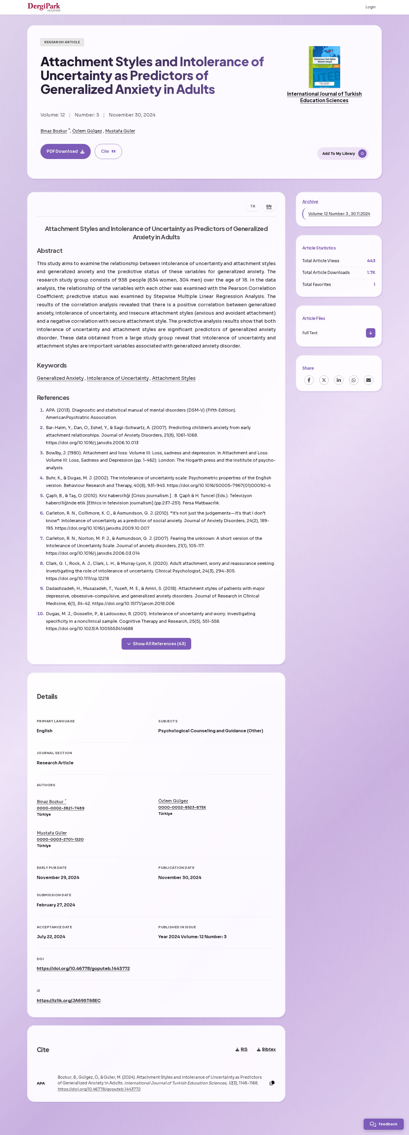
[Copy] (271, 1089)
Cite (108, 151)
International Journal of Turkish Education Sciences (324, 96)
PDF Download (66, 151)
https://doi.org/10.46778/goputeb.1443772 (84, 972)
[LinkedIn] (339, 380)
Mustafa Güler (120, 131)
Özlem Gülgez (87, 131)
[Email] (368, 380)
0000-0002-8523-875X (182, 811)
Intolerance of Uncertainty (119, 379)
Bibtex (265, 1055)
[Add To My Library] (343, 153)
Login (370, 7)
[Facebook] (309, 380)
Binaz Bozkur (53, 131)
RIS (240, 1055)
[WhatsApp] (353, 380)
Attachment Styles (175, 379)
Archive (310, 201)
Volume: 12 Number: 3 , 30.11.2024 (339, 213)
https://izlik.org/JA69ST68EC (70, 1004)
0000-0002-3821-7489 (62, 812)
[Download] (370, 333)
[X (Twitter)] (324, 380)
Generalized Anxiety (61, 379)
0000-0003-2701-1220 (61, 843)
